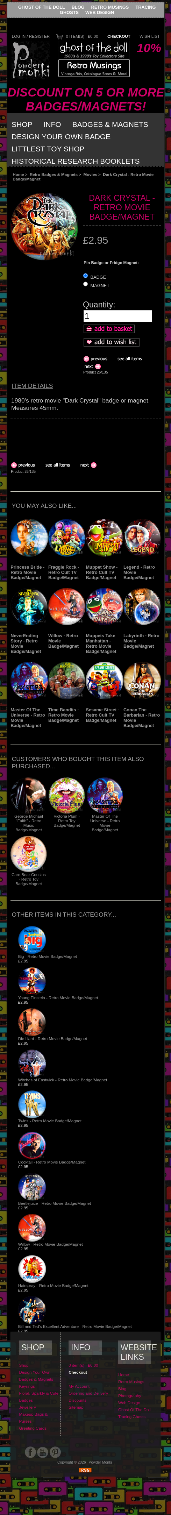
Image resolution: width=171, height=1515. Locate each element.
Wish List (150, 36)
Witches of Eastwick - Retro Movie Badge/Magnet (62, 1079)
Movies (90, 174)
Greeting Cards (33, 1428)
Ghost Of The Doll (41, 7)
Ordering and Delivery (88, 1393)
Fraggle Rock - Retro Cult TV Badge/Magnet (63, 572)
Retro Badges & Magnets (54, 174)
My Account (79, 1386)
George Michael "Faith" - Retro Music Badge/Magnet (28, 823)
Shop (22, 124)
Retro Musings (110, 7)
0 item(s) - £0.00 (82, 36)
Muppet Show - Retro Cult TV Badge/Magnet (101, 572)
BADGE (98, 277)
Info (52, 124)
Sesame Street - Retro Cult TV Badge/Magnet (102, 715)
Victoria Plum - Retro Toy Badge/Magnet (67, 820)
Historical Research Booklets (76, 161)
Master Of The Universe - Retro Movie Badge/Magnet (105, 823)
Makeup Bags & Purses (33, 1417)
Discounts (77, 1400)
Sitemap (76, 1407)
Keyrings (27, 1386)
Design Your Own (34, 1372)
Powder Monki (100, 1462)
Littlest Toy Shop (48, 149)
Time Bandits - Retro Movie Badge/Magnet (63, 715)
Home (18, 174)
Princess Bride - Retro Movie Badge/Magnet (27, 572)
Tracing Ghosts (131, 1416)
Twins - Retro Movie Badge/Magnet (49, 1120)
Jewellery (27, 1407)
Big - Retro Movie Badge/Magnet (47, 956)
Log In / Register (31, 36)
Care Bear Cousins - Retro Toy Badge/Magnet (29, 879)
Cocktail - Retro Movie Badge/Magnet (52, 1162)
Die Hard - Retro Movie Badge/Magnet (52, 1038)
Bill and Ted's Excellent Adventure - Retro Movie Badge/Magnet (75, 1326)
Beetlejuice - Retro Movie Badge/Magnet (54, 1203)
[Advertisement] (66, 437)
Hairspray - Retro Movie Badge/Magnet (53, 1285)
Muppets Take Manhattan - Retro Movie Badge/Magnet (101, 643)
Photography (129, 1395)
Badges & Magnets (110, 124)
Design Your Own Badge (61, 137)
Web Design (99, 12)
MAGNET (100, 285)
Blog (78, 7)
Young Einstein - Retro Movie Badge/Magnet (58, 997)
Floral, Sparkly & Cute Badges (38, 1396)
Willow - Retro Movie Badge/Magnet (50, 1244)
